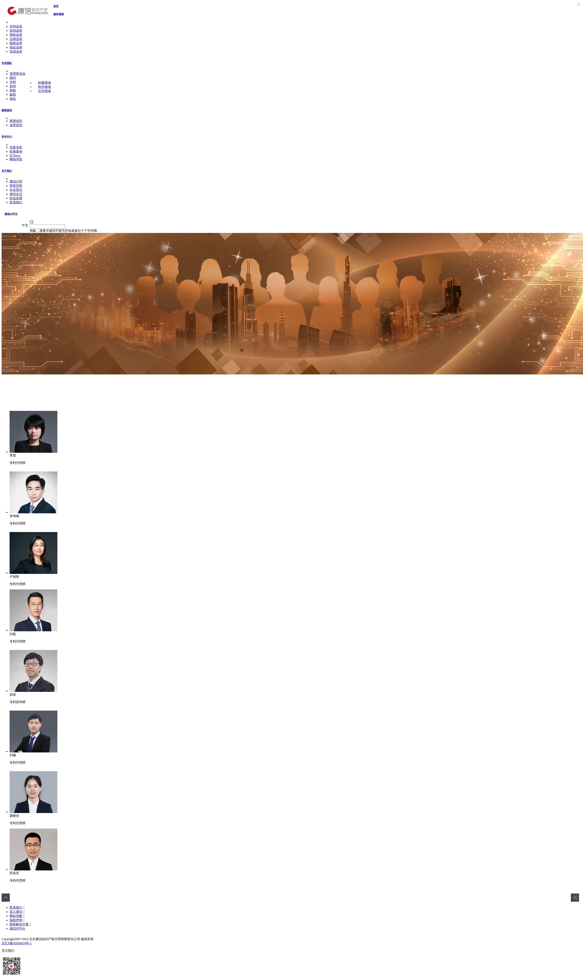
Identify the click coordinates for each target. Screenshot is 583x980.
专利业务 (16, 26)
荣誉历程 (16, 185)
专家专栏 (16, 147)
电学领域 (44, 86)
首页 (56, 6)
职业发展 (16, 198)
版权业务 (16, 43)
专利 (13, 82)
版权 (13, 94)
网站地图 (16, 916)
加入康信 (16, 911)
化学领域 (44, 91)
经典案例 (16, 151)
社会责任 (16, 189)
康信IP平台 (11, 213)
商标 (13, 90)
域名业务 (16, 47)
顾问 (13, 78)
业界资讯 (16, 125)
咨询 (13, 86)
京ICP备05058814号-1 (16, 943)
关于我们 (7, 170)
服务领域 (58, 14)
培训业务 (16, 51)
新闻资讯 (7, 110)
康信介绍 (16, 181)
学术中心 (7, 136)
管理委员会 (18, 73)
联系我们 (16, 202)
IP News (15, 155)
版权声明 (16, 920)
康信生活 (16, 194)
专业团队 (7, 63)
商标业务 (16, 34)
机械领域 (44, 82)
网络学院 (16, 159)
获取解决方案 (19, 924)
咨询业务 (16, 30)
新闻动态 (16, 121)
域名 (13, 98)
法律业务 (16, 39)
